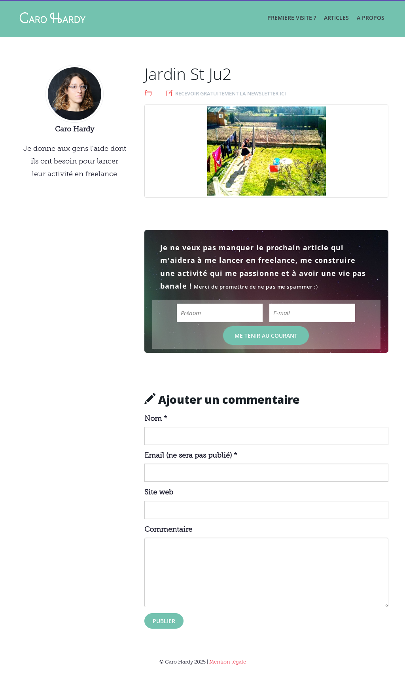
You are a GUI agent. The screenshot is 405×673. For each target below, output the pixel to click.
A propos (370, 17)
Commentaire (168, 529)
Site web (158, 492)
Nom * (155, 418)
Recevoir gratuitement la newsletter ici (230, 93)
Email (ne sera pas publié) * (190, 455)
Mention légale (227, 662)
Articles (336, 17)
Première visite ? (291, 17)
